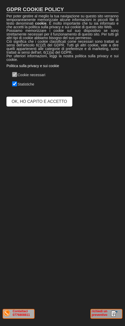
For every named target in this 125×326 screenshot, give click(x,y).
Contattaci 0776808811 (21, 313)
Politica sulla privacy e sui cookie (32, 66)
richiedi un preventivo (99, 313)
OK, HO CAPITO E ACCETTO (39, 101)
